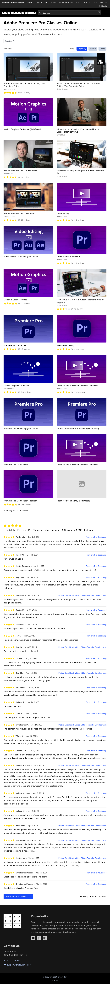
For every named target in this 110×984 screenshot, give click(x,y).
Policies (55, 980)
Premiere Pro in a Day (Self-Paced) (73, 500)
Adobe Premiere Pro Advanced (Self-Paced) (78, 428)
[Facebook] (39, 938)
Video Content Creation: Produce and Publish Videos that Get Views (78, 130)
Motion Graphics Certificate (16, 385)
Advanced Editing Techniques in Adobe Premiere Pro (80, 172)
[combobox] (69, 13)
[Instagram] (45, 938)
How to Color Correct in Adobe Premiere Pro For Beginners (80, 301)
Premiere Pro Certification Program (20, 500)
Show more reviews (18, 896)
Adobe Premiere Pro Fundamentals (20, 170)
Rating (102, 48)
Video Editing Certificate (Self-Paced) (21, 256)
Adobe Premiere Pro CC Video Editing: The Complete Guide (24, 85)
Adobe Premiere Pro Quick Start (19, 213)
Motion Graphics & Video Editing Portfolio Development (82, 595)
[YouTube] (33, 938)
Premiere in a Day (65, 345)
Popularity (82, 48)
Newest (93, 48)
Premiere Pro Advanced (15, 345)
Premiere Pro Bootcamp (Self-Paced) (21, 428)
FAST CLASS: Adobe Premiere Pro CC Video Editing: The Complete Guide (78, 85)
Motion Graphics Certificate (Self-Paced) (22, 129)
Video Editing (63, 213)
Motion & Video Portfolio (15, 299)
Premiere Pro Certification (16, 464)
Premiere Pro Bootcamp (68, 256)
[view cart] (87, 2)
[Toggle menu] (105, 13)
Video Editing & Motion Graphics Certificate (77, 385)
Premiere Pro (10, 41)
